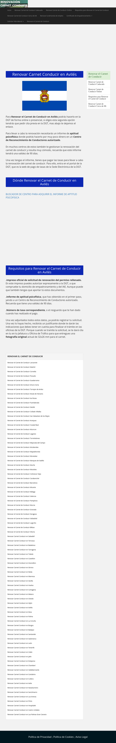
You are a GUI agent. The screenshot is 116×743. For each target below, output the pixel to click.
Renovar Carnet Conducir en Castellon (21, 559)
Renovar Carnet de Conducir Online (59, 10)
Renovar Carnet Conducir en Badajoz (21, 630)
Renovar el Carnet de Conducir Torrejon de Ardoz (25, 389)
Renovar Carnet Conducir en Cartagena (22, 590)
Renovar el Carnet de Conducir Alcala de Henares (25, 394)
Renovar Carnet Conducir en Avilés (20, 607)
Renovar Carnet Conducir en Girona (20, 567)
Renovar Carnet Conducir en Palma (20, 616)
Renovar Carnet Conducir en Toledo (20, 554)
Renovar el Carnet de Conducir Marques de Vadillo (26, 461)
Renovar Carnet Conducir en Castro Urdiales (24, 710)
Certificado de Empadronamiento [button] (79, 16)
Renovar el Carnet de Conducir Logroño (22, 523)
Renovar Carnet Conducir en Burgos (21, 625)
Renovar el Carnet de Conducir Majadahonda (24, 452)
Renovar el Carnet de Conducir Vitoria (21, 532)
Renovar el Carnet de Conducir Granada (22, 510)
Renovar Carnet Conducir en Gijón (20, 603)
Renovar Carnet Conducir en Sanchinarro (22, 692)
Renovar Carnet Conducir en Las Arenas (22, 697)
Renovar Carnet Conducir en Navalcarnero (23, 688)
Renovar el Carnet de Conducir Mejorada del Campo (26, 443)
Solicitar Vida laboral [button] (15, 21)
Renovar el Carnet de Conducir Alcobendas (23, 447)
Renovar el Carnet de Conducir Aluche (21, 465)
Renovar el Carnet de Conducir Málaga (21, 492)
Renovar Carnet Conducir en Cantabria (21, 674)
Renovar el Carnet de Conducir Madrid (21, 367)
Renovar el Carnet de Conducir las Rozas (22, 398)
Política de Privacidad (40, 736)
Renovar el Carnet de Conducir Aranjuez (22, 420)
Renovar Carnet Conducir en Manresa (21, 576)
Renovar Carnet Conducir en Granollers (22, 563)
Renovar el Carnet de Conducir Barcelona (22, 483)
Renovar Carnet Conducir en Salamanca (22, 639)
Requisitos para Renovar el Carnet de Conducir (92, 10)
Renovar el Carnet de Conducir (38, 21)
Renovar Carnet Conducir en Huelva (20, 585)
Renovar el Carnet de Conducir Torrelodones (24, 438)
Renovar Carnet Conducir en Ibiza (20, 612)
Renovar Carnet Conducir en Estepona (21, 661)
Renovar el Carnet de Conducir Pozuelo (22, 376)
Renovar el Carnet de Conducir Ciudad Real (23, 425)
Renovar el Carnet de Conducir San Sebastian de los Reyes (29, 416)
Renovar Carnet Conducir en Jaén (20, 656)
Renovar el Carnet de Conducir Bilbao (21, 527)
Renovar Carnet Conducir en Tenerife (21, 648)
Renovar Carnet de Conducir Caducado (29, 10)
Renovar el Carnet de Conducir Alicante (22, 487)
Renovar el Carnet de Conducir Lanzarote (22, 363)
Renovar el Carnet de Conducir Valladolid (22, 518)
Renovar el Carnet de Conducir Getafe (21, 407)
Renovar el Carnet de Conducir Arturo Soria (23, 385)
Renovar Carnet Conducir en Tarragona (22, 550)
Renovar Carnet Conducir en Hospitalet (22, 705)
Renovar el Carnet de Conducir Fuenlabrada (23, 403)
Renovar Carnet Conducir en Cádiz (20, 652)
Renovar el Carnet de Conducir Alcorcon (22, 429)
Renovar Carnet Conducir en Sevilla (20, 581)
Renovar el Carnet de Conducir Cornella (22, 371)
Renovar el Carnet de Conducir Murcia (21, 505)
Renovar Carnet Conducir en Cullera (21, 679)
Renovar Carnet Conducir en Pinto (20, 701)
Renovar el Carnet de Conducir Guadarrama (23, 380)
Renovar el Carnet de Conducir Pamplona (22, 501)
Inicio (9, 10)
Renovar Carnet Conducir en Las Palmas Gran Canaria (27, 714)
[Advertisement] (58, 41)
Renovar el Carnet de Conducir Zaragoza (22, 514)
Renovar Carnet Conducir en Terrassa (21, 541)
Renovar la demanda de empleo (51, 16)
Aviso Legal (82, 736)
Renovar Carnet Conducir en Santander (22, 634)
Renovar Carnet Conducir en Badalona (21, 545)
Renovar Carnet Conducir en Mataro (21, 594)
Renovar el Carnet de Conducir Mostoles (22, 469)
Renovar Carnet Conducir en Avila (20, 683)
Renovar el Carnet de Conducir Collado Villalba (24, 412)
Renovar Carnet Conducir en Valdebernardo (23, 670)
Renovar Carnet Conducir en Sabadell (21, 536)
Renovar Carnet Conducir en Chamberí (22, 665)
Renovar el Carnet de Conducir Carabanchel (23, 478)
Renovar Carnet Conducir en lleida (20, 572)
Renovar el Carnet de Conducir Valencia (22, 496)
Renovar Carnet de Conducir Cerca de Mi (22, 16)
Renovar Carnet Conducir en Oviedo (21, 599)
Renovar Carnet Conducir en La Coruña (22, 621)
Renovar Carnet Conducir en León (20, 643)
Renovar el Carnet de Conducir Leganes (22, 434)
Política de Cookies (63, 736)
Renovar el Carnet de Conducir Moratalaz (22, 456)
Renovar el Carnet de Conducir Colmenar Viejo (24, 474)
